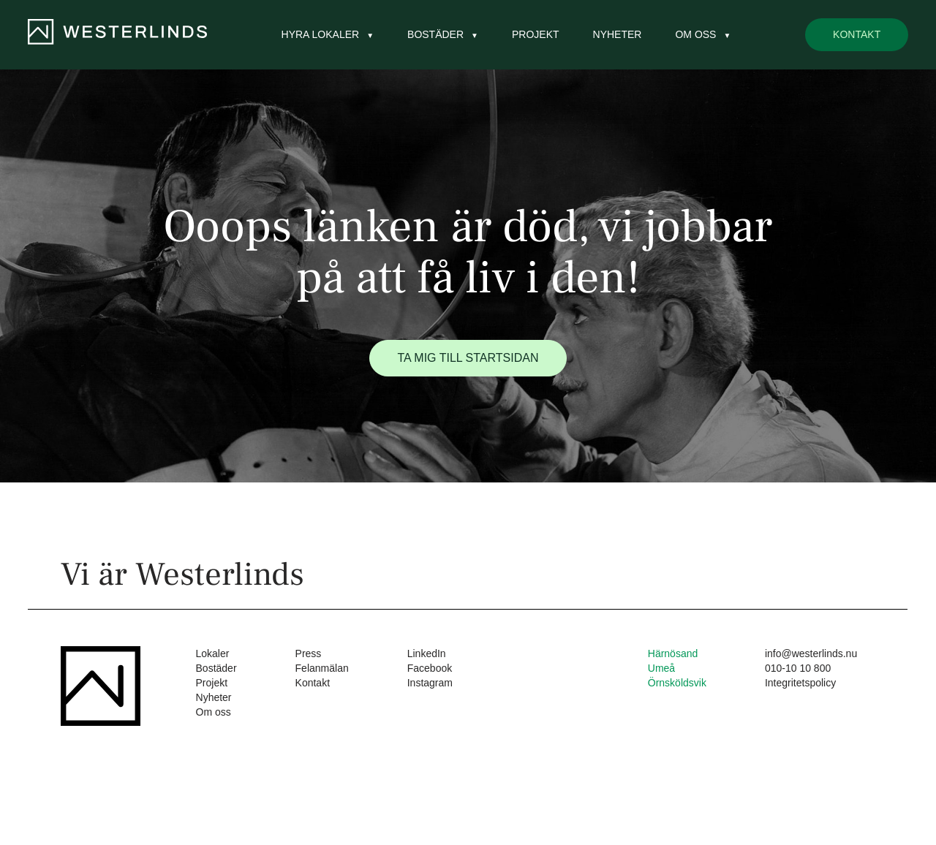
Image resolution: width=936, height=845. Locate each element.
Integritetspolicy (800, 683)
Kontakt (856, 34)
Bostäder (435, 34)
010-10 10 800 (798, 668)
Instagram (430, 683)
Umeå (661, 668)
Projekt (535, 34)
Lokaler (213, 653)
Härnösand (673, 653)
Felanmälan (322, 668)
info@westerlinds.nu (811, 653)
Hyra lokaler (321, 34)
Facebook (429, 668)
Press (308, 653)
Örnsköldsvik (677, 683)
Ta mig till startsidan (468, 358)
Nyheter (617, 34)
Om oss (695, 34)
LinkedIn (426, 653)
